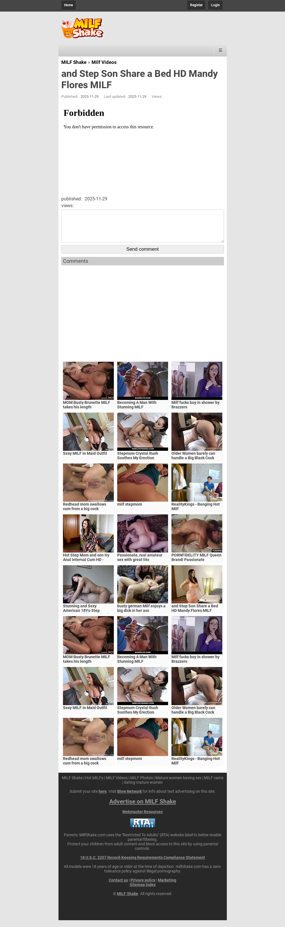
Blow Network (129, 798)
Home (68, 5)
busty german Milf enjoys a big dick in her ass (141, 615)
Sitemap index (143, 891)
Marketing (167, 887)
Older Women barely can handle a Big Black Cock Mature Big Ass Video (193, 464)
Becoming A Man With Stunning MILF (136, 411)
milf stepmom (129, 511)
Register (196, 5)
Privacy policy (142, 887)
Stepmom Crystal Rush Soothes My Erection (137, 462)
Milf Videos (104, 62)
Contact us (118, 887)
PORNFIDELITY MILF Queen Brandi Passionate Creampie (196, 566)
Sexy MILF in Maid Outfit (85, 460)
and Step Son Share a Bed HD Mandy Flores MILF (194, 615)
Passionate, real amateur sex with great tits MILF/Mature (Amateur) (139, 566)
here (103, 798)
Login (215, 5)
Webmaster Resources (142, 818)
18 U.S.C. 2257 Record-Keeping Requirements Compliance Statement (142, 864)
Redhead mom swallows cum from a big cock (84, 513)
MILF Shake (73, 62)
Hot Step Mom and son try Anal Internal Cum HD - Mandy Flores (86, 566)
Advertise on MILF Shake (142, 808)
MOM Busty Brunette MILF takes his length (86, 411)
